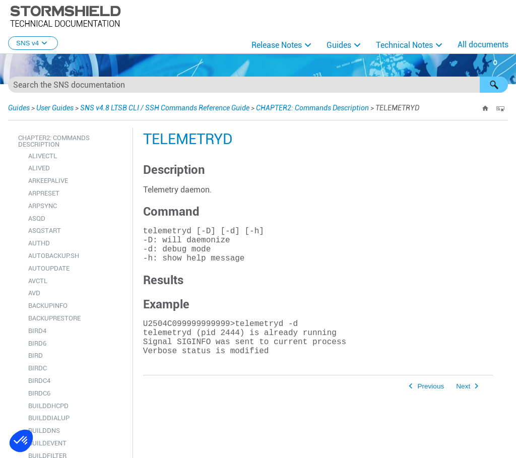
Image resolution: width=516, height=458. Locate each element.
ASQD (36, 218)
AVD (34, 293)
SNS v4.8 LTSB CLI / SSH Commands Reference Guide (164, 108)
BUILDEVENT (47, 443)
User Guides (55, 108)
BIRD (35, 355)
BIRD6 (37, 343)
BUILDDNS (44, 430)
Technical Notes (404, 45)
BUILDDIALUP (49, 418)
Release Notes (276, 45)
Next (463, 404)
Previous (430, 404)
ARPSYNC (42, 206)
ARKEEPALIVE (48, 180)
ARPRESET (43, 193)
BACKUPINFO (48, 305)
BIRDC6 (39, 393)
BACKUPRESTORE (54, 318)
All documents (483, 44)
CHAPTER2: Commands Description (312, 108)
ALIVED (39, 168)
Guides (339, 45)
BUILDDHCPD (48, 406)
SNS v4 (33, 43)
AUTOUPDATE (49, 268)
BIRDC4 (39, 380)
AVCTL (37, 281)
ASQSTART (44, 230)
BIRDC (37, 368)
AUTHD (39, 243)
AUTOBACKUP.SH (53, 255)
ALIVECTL (42, 156)
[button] (494, 85)
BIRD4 (37, 331)
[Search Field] (258, 85)
